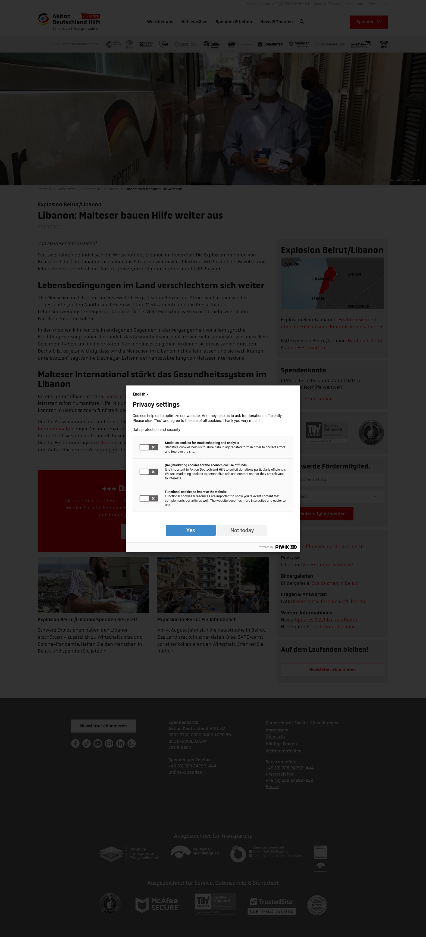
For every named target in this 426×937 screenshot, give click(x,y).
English (141, 394)
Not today (242, 530)
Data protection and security (156, 429)
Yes (190, 530)
